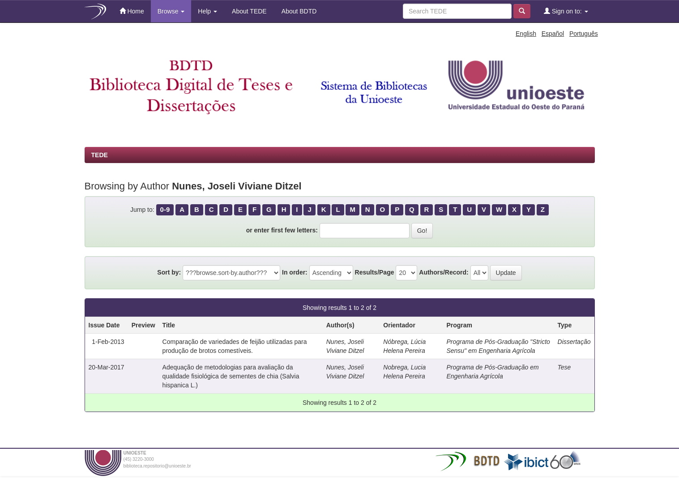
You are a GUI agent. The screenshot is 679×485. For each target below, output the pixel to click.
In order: (294, 272)
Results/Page (374, 272)
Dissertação (574, 341)
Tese (564, 367)
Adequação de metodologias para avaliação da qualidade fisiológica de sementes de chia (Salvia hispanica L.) (230, 376)
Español (553, 33)
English (526, 33)
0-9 (165, 209)
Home (132, 11)
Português (583, 33)
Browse (171, 11)
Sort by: (169, 272)
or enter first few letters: (282, 230)
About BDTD (298, 11)
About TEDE (249, 11)
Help (207, 11)
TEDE (99, 155)
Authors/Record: (443, 272)
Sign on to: (566, 11)
